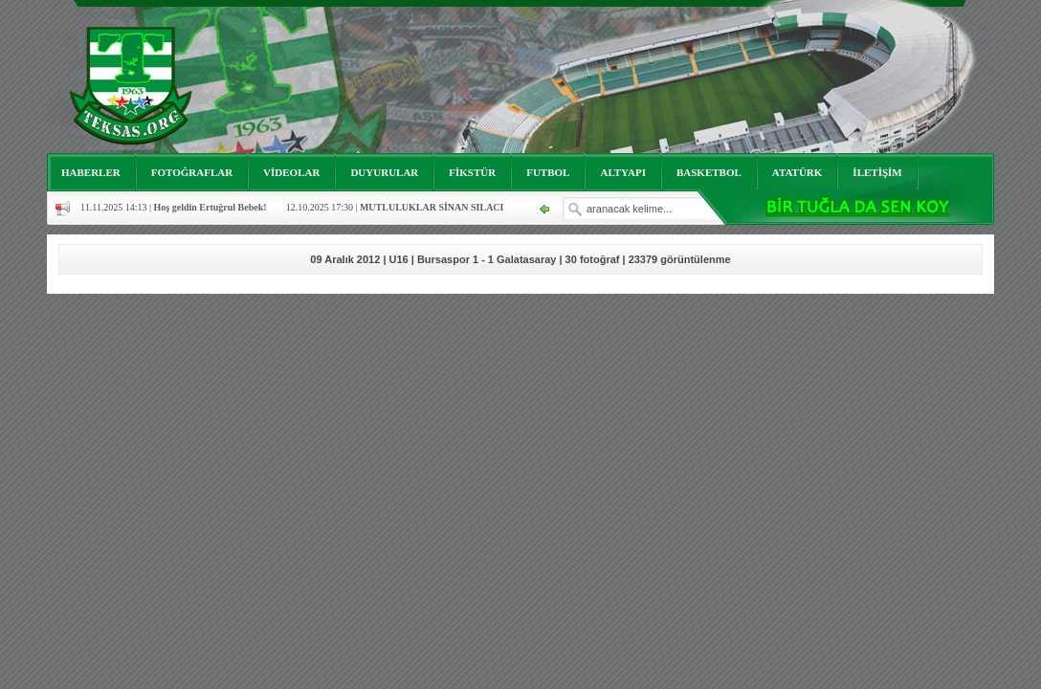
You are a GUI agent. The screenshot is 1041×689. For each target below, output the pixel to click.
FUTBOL (547, 172)
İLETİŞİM (877, 172)
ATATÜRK (797, 172)
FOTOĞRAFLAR (192, 172)
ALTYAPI (623, 172)
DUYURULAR (384, 172)
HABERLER (91, 172)
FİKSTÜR (472, 172)
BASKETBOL (709, 172)
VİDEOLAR (291, 172)
